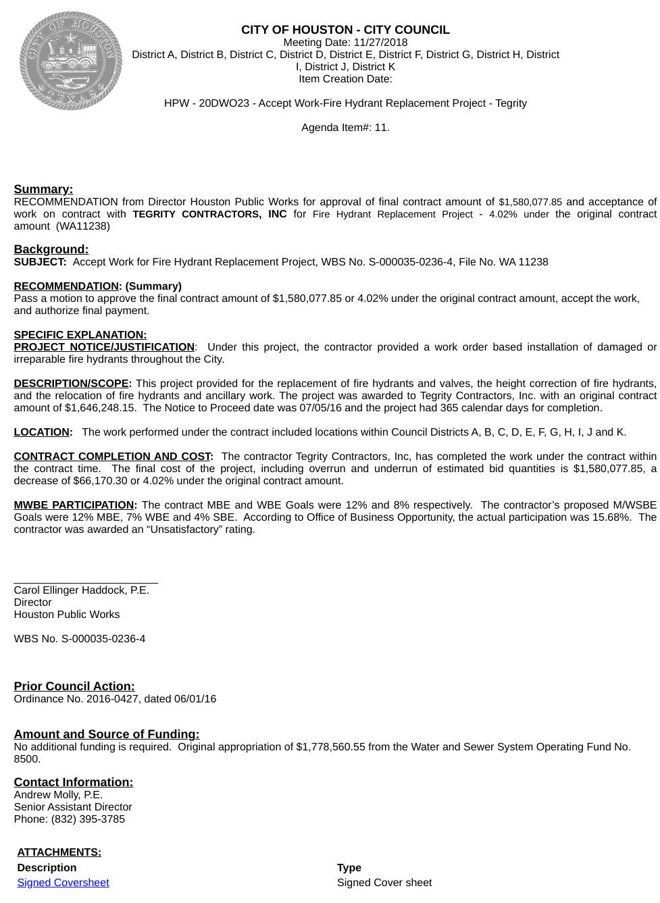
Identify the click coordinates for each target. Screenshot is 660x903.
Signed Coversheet (63, 883)
